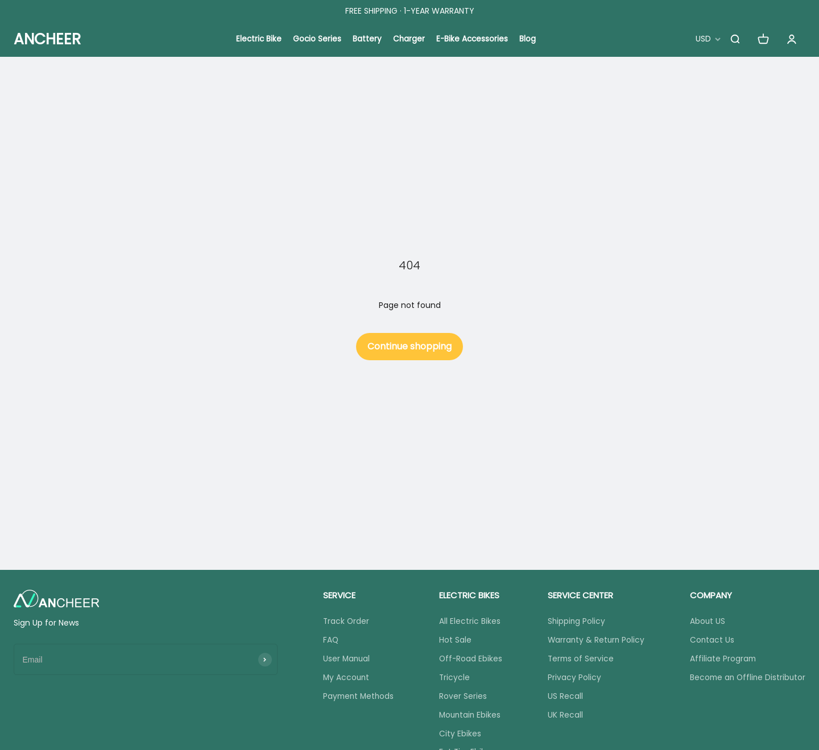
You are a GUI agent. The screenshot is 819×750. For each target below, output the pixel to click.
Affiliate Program (720, 659)
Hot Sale (453, 640)
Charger (409, 39)
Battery (367, 39)
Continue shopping (409, 346)
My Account (345, 679)
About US (704, 621)
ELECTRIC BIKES (467, 595)
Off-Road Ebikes (469, 659)
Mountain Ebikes (469, 717)
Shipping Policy (574, 621)
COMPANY (707, 595)
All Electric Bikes (468, 621)
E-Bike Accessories (473, 39)
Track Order (344, 621)
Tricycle (453, 679)
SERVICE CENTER (577, 595)
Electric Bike (257, 39)
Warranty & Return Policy (594, 640)
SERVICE (337, 595)
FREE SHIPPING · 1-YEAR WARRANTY (409, 10)
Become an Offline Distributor (745, 679)
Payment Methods (357, 697)
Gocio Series (316, 39)
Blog (530, 39)
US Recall (562, 697)
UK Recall (562, 717)
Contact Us (708, 640)
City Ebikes (458, 735)
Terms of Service (579, 659)
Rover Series (461, 697)
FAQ (329, 640)
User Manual (345, 659)
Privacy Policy (571, 679)
